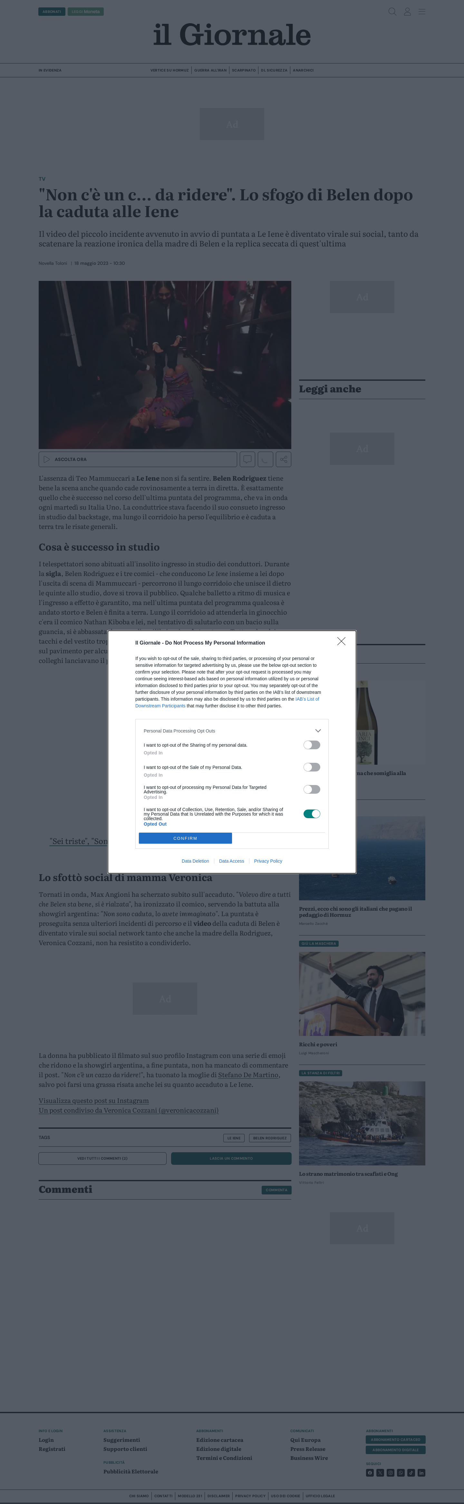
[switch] (312, 745)
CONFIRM (185, 838)
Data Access (231, 861)
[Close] (343, 643)
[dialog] (232, 752)
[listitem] (232, 730)
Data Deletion (195, 861)
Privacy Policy (268, 861)
